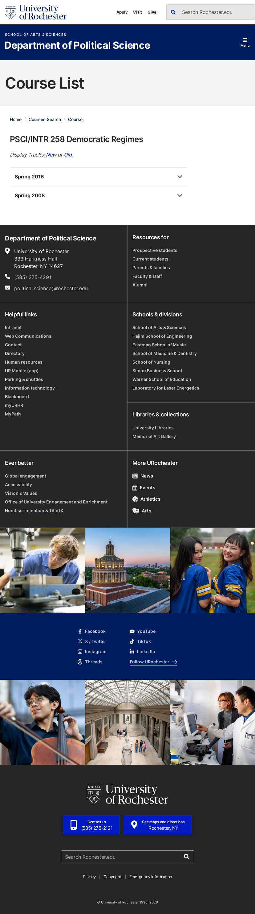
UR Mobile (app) (22, 371)
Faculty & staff (147, 276)
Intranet (13, 327)
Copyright (112, 876)
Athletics (146, 499)
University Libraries (153, 428)
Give (152, 12)
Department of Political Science (77, 46)
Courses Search (45, 119)
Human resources (23, 362)
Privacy (89, 876)
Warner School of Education (161, 379)
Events (143, 487)
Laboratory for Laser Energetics (165, 388)
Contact (13, 345)
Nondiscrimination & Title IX (34, 510)
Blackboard (17, 396)
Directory (15, 353)
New (51, 154)
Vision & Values (21, 493)
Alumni (140, 285)
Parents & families (151, 267)
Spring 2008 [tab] (30, 195)
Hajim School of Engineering (162, 336)
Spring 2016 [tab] (29, 176)
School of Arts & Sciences (35, 34)
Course (75, 119)
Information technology (30, 388)
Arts (141, 510)
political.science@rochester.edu (51, 288)
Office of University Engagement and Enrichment (56, 502)
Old (68, 154)
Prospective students (154, 250)
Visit (137, 12)
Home (16, 119)
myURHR (14, 405)
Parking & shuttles (24, 379)
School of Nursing (151, 362)
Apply (122, 12)
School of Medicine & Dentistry (164, 353)
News (142, 476)
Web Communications (28, 336)
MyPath (13, 414)
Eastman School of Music (159, 345)
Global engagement (25, 476)
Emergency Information (150, 876)
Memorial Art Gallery (154, 436)
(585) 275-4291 (32, 277)
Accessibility (18, 484)
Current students (150, 259)
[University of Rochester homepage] (36, 12)
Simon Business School (157, 371)
